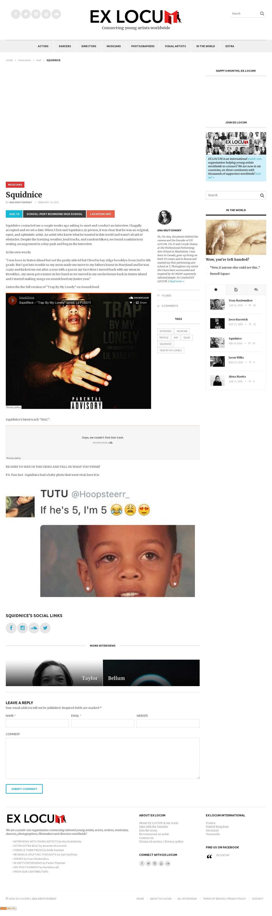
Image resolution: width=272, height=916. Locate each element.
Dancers (65, 46)
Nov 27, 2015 (236, 362)
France (211, 823)
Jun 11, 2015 (236, 381)
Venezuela (213, 834)
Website (142, 715)
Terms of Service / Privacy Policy (224, 898)
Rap (39, 60)
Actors (43, 46)
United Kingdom (217, 827)
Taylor (90, 678)
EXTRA (229, 46)
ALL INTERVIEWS (187, 898)
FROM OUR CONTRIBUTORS (31, 871)
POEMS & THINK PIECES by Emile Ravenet (39, 850)
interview (165, 331)
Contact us (146, 838)
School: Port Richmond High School (54, 214)
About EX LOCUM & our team (158, 823)
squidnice (166, 344)
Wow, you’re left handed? (227, 259)
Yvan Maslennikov (241, 300)
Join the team (148, 830)
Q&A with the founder (153, 827)
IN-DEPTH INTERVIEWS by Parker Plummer (40, 862)
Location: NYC (100, 214)
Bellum (116, 678)
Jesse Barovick (238, 319)
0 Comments (167, 306)
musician (182, 331)
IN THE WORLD (205, 46)
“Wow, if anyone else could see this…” (235, 267)
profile (164, 337)
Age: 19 (14, 214)
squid (186, 337)
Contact (258, 898)
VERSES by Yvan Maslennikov (31, 858)
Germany (212, 830)
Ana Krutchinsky (20, 202)
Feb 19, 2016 (235, 343)
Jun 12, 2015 (236, 305)
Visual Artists (175, 46)
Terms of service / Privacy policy (161, 841)
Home (9, 60)
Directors (88, 46)
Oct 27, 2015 (236, 324)
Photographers (142, 46)
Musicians (114, 46)
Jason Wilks (236, 357)
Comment (13, 734)
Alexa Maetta (237, 376)
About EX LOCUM (161, 898)
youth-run (254, 159)
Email (76, 715)
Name (11, 715)
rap (176, 337)
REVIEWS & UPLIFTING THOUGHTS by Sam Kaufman (45, 854)
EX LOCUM (222, 855)
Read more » (176, 281)
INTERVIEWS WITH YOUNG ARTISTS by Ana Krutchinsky (47, 841)
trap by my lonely (171, 350)
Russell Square (220, 274)
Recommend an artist (154, 834)
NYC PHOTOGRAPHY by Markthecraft (36, 867)
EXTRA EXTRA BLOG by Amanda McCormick (40, 845)
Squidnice (235, 338)
